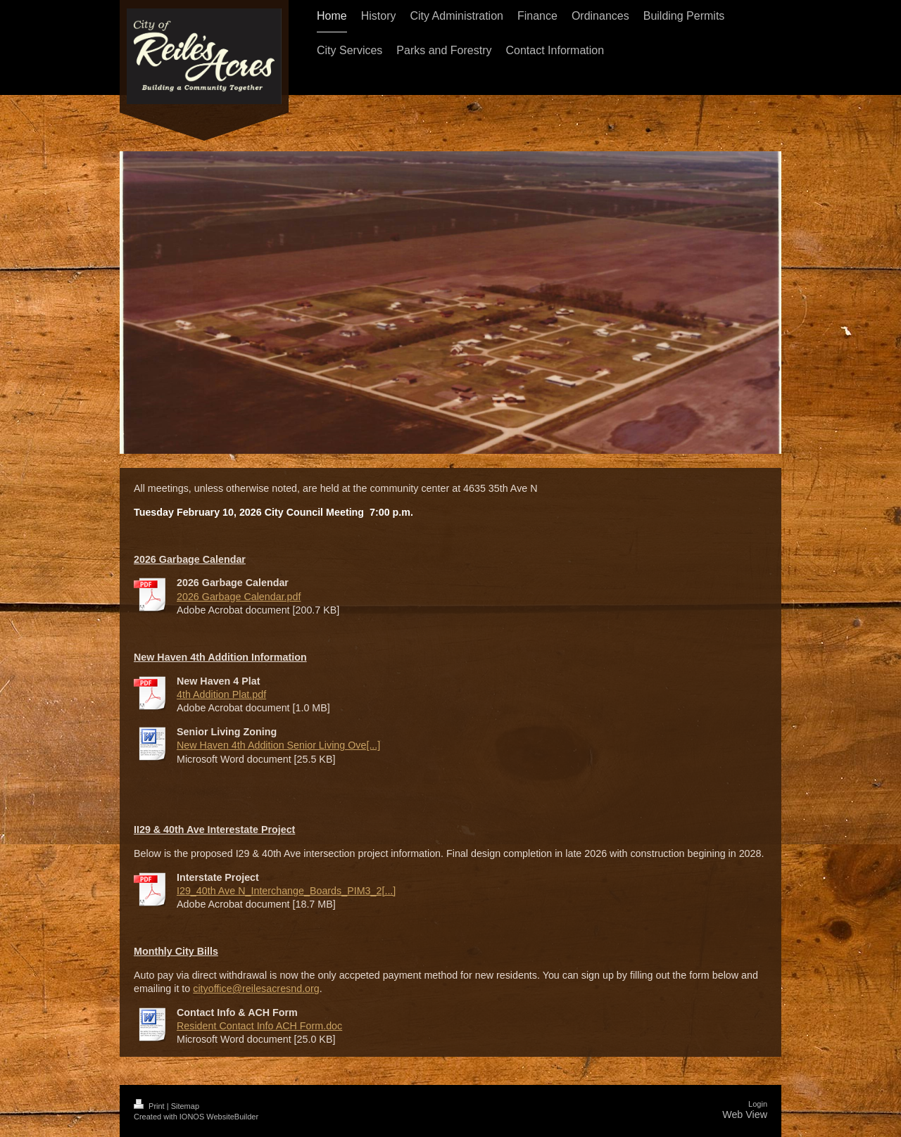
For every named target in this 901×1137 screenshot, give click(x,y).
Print (150, 1106)
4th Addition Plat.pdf (221, 694)
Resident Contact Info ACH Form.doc (259, 1025)
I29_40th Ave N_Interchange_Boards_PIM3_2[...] (286, 890)
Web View (744, 1114)
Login (757, 1104)
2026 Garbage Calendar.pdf (239, 596)
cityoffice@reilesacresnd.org (256, 988)
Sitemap (185, 1106)
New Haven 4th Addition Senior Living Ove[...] (278, 745)
